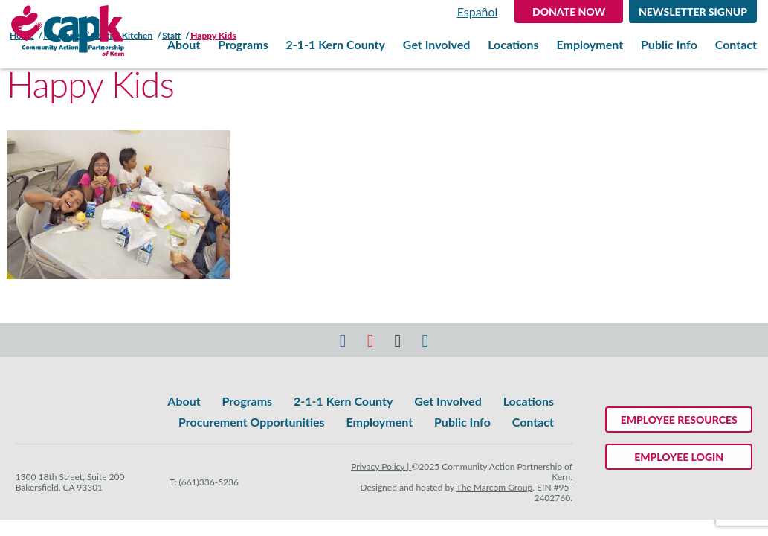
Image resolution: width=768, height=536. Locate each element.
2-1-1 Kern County (335, 44)
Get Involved (436, 44)
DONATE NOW (568, 11)
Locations (513, 44)
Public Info (669, 44)
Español (477, 11)
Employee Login (678, 456)
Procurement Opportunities (251, 422)
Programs (243, 44)
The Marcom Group (494, 487)
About (183, 44)
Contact (736, 44)
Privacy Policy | (381, 466)
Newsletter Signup (693, 11)
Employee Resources (679, 419)
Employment (589, 44)
